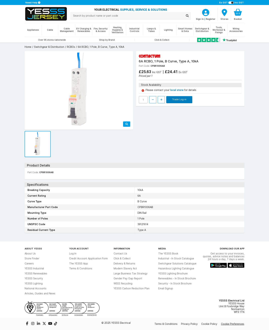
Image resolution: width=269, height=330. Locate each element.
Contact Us (120, 253)
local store (177, 90)
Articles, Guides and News (40, 293)
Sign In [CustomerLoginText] (200, 18)
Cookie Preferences (232, 324)
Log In (72, 253)
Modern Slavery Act (125, 268)
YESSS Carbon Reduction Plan (131, 288)
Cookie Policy (209, 324)
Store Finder (32, 258)
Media (162, 248)
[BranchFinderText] (224, 14)
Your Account (79, 248)
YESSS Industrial (34, 268)
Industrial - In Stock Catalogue (176, 258)
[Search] (187, 15)
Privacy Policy (189, 324)
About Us (30, 253)
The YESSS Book (168, 253)
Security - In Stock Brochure (175, 283)
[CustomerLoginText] (205, 12)
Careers (29, 263)
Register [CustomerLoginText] (210, 18)
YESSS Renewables (36, 273)
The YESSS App (78, 263)
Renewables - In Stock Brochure (177, 278)
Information (122, 248)
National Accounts (35, 288)
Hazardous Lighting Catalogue (176, 268)
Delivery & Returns (124, 263)
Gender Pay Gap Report (128, 278)
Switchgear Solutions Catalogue (177, 263)
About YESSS (33, 248)
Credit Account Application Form (88, 258)
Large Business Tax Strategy (131, 273)
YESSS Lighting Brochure (173, 273)
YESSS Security (34, 278)
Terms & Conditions (80, 268)
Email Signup (165, 288)
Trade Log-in (179, 99)
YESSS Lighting (34, 283)
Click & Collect (122, 258)
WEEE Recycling (123, 283)
